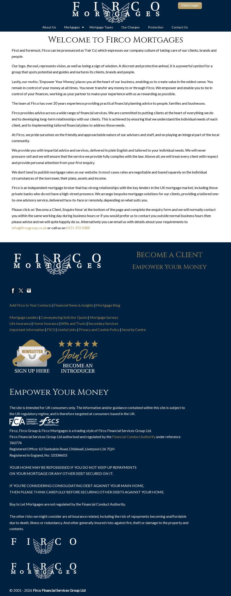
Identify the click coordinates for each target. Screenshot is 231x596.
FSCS (51, 329)
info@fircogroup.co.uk (29, 228)
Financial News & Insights (74, 305)
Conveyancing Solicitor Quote (64, 317)
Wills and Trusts (73, 323)
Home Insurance (46, 323)
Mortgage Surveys (104, 317)
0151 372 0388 (78, 228)
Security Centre (134, 329)
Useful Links (67, 329)
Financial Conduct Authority (133, 436)
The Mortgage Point (115, 12)
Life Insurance (20, 323)
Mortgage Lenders (23, 317)
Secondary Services (103, 323)
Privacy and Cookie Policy (99, 329)
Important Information (26, 329)
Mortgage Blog (108, 305)
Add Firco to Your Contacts (30, 305)
